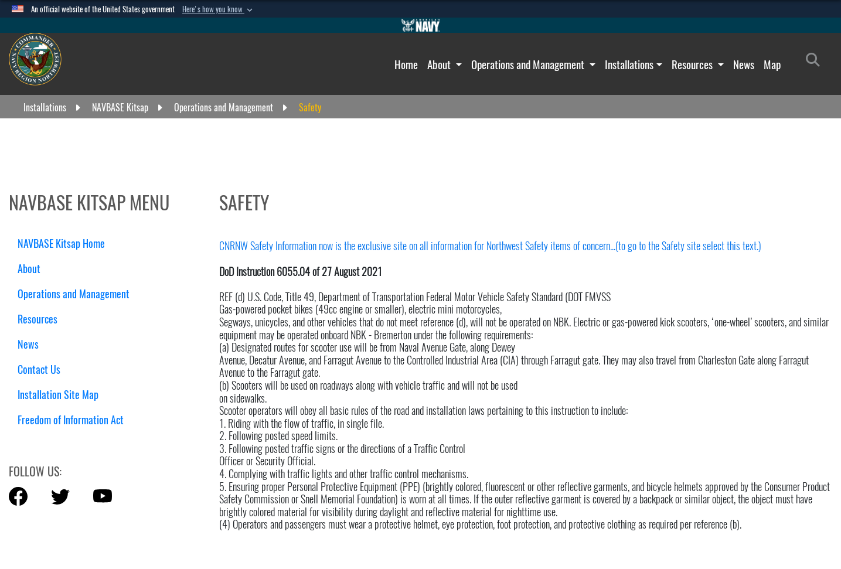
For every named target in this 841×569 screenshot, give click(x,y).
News (743, 64)
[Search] (816, 62)
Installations (629, 64)
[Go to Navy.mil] (420, 25)
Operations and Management (529, 64)
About (440, 64)
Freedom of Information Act (71, 420)
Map (772, 64)
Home (406, 64)
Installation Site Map (58, 394)
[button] (218, 9)
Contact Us (39, 369)
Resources (693, 64)
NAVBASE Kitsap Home (61, 243)
